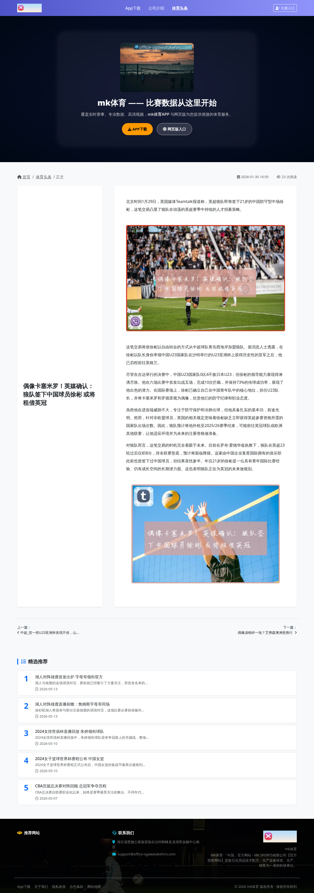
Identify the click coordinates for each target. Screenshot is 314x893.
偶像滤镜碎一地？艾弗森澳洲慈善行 (267, 632)
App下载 (133, 8)
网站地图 (94, 886)
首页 (23, 177)
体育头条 (180, 8)
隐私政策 (59, 886)
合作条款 (76, 886)
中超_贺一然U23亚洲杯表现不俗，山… (48, 632)
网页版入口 (174, 129)
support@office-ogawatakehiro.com (147, 854)
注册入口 (285, 8)
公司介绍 (156, 8)
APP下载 (137, 129)
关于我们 (41, 886)
